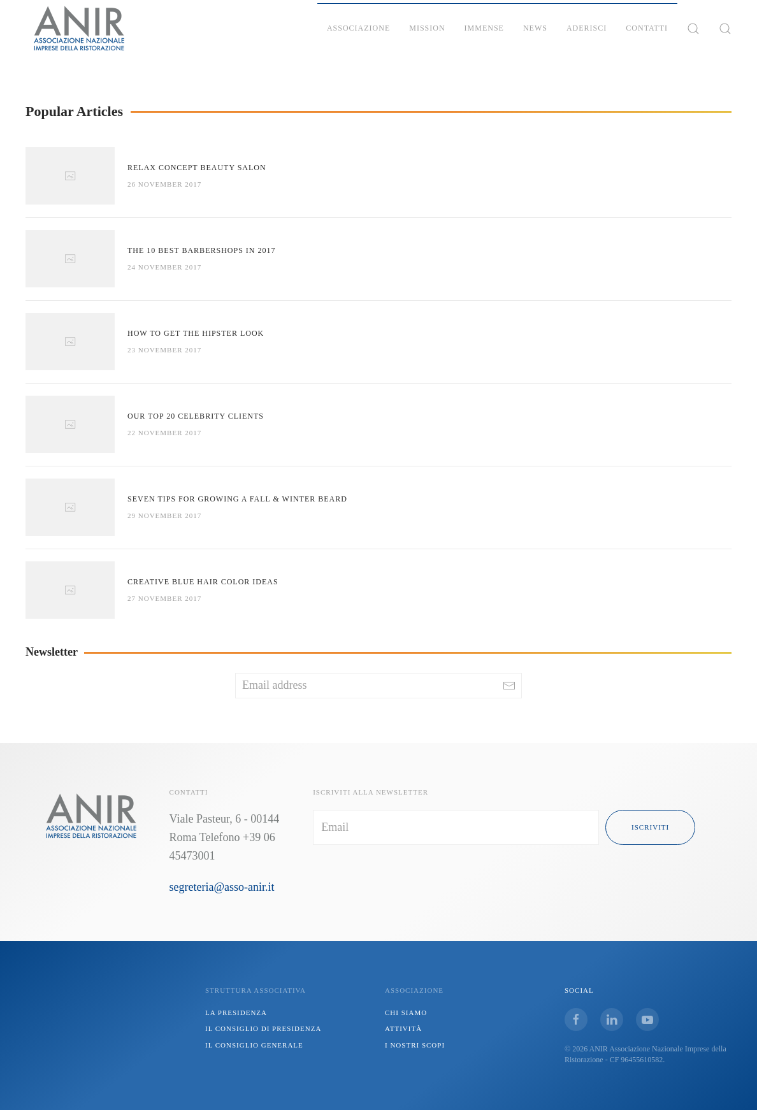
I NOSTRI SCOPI (415, 1045)
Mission (427, 28)
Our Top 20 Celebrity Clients (195, 416)
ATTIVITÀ (403, 1028)
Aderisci (586, 28)
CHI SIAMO (406, 1012)
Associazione (358, 28)
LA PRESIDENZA (236, 1012)
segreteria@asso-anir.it (222, 887)
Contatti (647, 28)
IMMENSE (484, 28)
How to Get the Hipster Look (195, 333)
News (535, 28)
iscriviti (650, 827)
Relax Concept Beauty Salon (196, 167)
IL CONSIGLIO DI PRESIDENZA (263, 1028)
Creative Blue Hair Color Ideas (202, 581)
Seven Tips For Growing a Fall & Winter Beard (237, 498)
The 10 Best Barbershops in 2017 (201, 250)
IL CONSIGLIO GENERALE (254, 1045)
